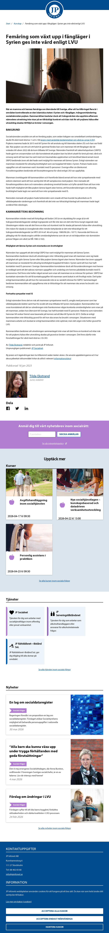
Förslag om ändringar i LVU (30, 775)
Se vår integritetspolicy (53, 443)
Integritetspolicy (13, 867)
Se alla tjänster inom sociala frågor (54, 647)
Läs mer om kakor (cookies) (19, 901)
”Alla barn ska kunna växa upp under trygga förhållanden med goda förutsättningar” (33, 729)
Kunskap (17, 23)
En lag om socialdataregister (31, 680)
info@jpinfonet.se (14, 852)
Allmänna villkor (14, 877)
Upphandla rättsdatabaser (18, 872)
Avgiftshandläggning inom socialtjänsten (33, 501)
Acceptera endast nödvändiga (54, 919)
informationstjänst (62, 358)
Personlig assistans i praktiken (33, 557)
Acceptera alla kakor (54, 911)
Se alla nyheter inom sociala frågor (54, 806)
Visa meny (8, 5)
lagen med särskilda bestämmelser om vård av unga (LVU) (68, 140)
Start (8, 23)
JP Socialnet (37, 348)
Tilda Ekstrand (15, 345)
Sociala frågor (19, 688)
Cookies (9, 881)
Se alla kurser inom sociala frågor (54, 580)
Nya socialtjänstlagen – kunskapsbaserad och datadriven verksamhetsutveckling (86, 504)
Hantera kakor (54, 927)
